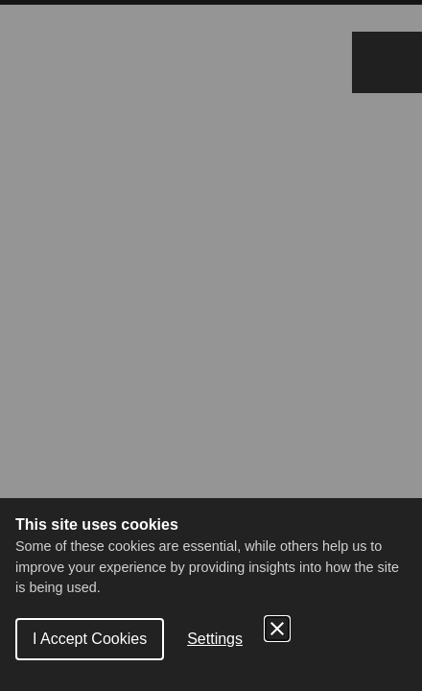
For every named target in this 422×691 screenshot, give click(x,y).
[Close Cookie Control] (277, 628)
